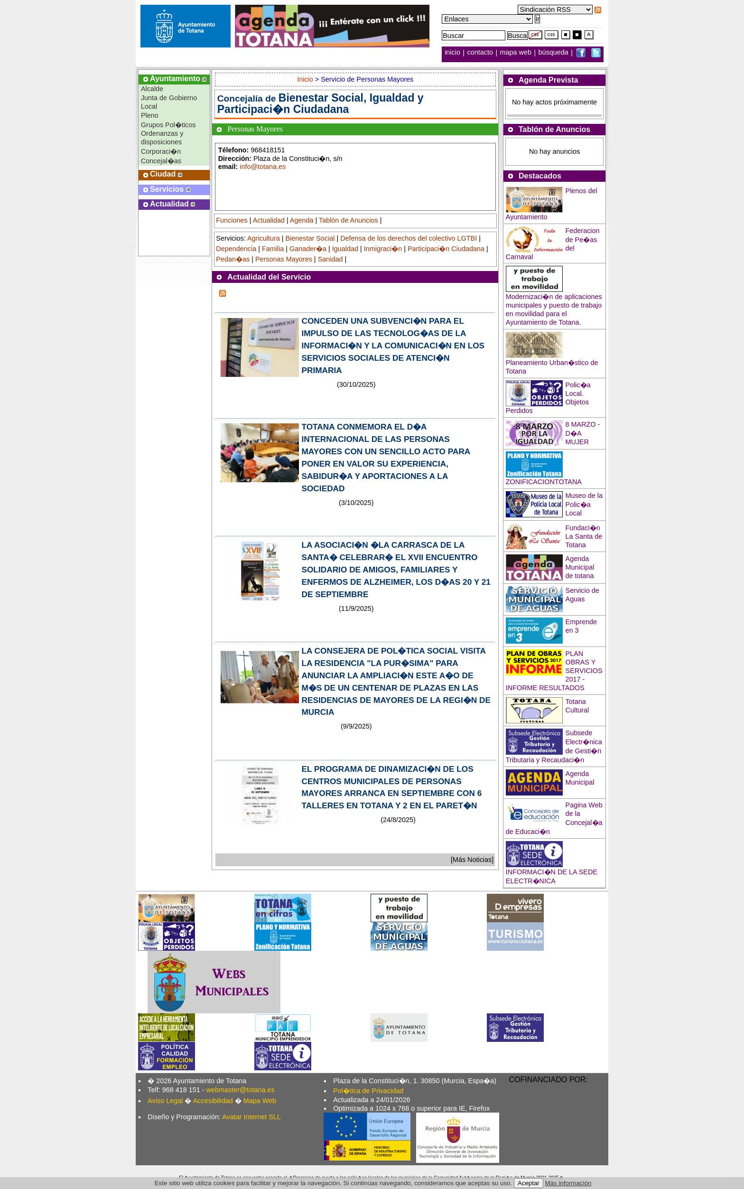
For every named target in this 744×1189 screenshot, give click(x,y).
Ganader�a (307, 249)
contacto (480, 52)
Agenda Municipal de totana (580, 567)
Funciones (231, 220)
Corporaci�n (161, 151)
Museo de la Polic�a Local (584, 504)
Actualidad (269, 220)
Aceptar (528, 1183)
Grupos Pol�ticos (168, 125)
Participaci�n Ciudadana (446, 249)
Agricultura (263, 238)
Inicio (306, 79)
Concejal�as (161, 161)
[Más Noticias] (472, 859)
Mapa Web (259, 1101)
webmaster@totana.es (240, 1090)
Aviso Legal (165, 1101)
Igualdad (345, 249)
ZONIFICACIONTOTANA (544, 482)
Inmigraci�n (383, 249)
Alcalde (152, 89)
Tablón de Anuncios (348, 220)
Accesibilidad (213, 1101)
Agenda (302, 220)
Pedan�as (233, 259)
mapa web (516, 52)
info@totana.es (263, 166)
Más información (568, 1183)
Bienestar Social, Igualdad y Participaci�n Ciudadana (320, 103)
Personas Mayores (283, 259)
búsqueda (554, 52)
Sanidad (330, 259)
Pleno (149, 115)
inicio (453, 52)
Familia (273, 249)
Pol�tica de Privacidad (368, 1091)
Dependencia (236, 249)
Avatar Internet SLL (251, 1117)
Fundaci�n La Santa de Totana (584, 536)
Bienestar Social (310, 238)
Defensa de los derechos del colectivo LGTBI (408, 238)
